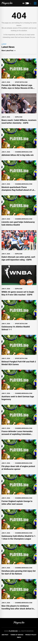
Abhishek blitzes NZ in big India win (18, 155)
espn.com (18, 117)
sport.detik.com (21, 82)
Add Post (5, 635)
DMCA (19, 637)
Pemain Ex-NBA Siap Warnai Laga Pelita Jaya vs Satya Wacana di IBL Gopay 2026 (17, 88)
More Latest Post (8, 50)
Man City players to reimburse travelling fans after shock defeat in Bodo (18, 609)
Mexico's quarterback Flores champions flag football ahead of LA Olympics (18, 190)
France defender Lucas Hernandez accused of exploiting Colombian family (17, 434)
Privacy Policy (30, 635)
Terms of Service (16, 635)
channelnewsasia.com (23, 152)
